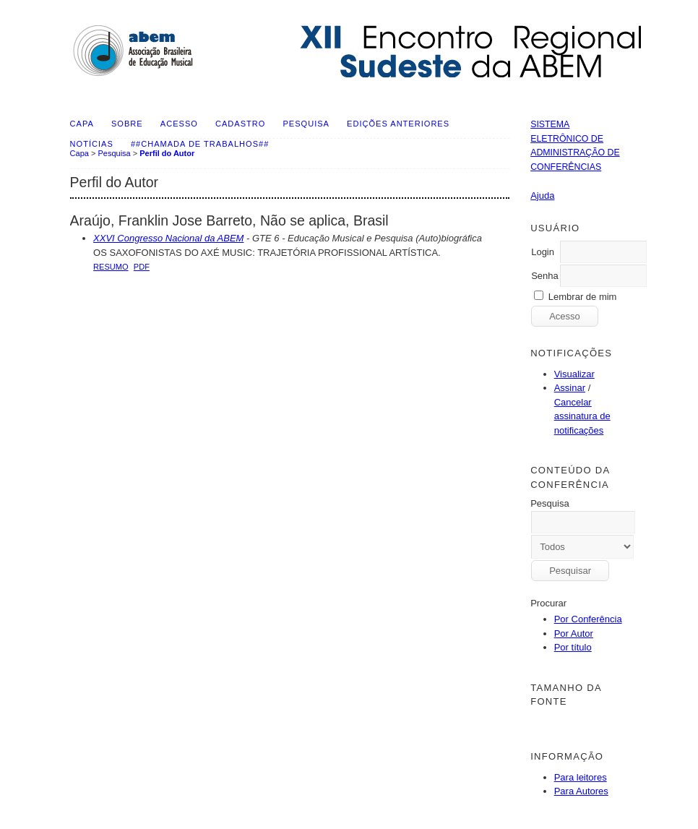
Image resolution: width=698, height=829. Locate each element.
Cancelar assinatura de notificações (582, 416)
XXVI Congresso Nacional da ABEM (168, 238)
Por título (573, 647)
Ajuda (542, 195)
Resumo (111, 266)
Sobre (127, 123)
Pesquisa (306, 123)
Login (542, 251)
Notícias (91, 143)
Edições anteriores (398, 123)
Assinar (569, 387)
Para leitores (580, 777)
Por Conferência (588, 619)
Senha (545, 275)
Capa (82, 123)
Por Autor (573, 633)
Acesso (179, 123)
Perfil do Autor (166, 153)
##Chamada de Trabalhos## (200, 143)
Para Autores (581, 791)
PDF (142, 266)
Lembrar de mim (582, 296)
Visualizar (574, 374)
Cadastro (240, 123)
